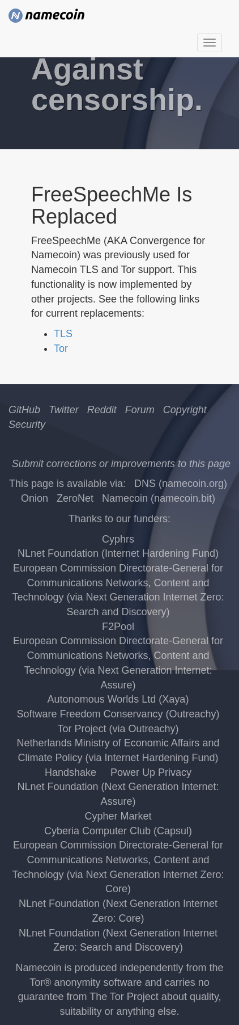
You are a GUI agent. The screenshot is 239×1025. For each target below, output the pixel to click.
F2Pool (118, 626)
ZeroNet (75, 498)
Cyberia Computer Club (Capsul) (118, 831)
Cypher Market (117, 816)
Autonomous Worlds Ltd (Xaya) (118, 699)
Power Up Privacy (150, 772)
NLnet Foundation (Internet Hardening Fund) (118, 553)
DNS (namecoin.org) (180, 483)
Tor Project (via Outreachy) (117, 728)
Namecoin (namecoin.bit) (158, 498)
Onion (34, 498)
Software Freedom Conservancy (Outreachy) (117, 714)
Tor (61, 348)
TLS (63, 333)
